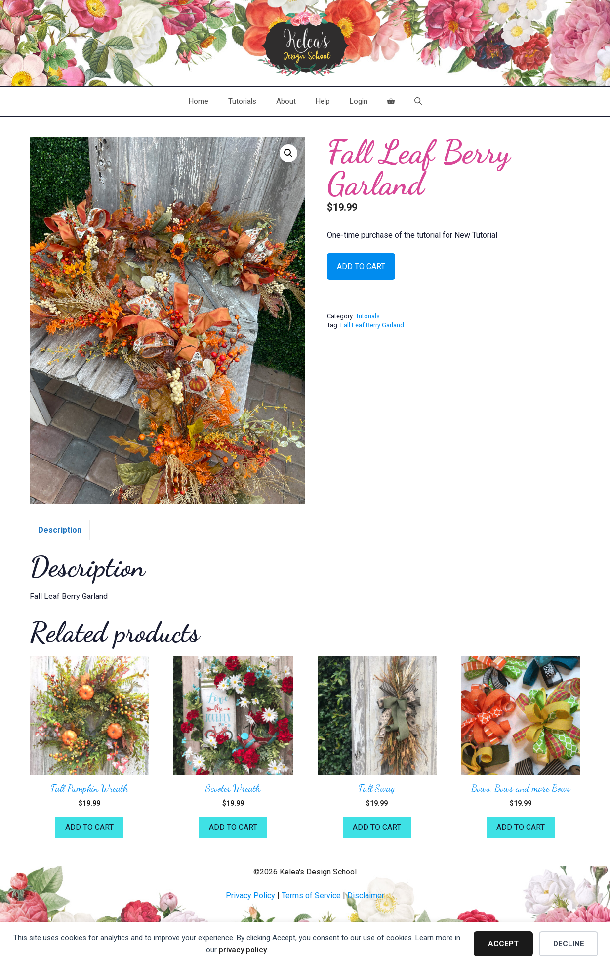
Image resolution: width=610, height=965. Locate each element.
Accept (503, 943)
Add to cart (361, 266)
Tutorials (242, 101)
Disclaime (364, 895)
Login (358, 101)
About (286, 101)
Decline (568, 943)
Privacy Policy (250, 895)
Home (198, 101)
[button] (288, 153)
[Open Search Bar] (418, 101)
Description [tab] (59, 530)
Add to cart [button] (89, 827)
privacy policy (243, 949)
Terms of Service (311, 895)
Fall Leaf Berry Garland (372, 325)
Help (323, 101)
